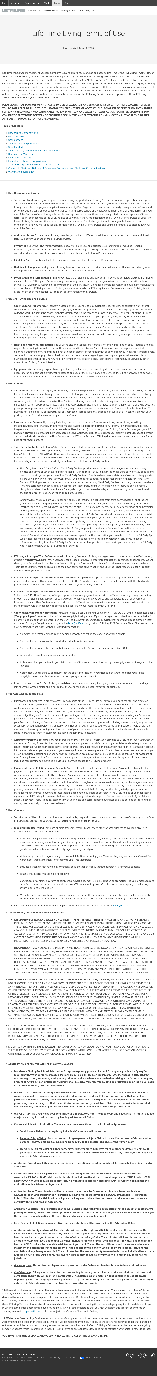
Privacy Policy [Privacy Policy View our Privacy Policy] (8, 1357)
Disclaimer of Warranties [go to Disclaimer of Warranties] (21, 154)
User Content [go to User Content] (15, 140)
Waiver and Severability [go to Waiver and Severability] (21, 171)
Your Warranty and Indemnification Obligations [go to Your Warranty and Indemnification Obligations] (34, 150)
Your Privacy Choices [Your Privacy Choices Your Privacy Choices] (91, 1357)
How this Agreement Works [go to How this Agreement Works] (23, 132)
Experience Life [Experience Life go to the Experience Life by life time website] (32, 3)
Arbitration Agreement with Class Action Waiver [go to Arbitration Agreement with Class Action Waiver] (34, 164)
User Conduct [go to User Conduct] (15, 147)
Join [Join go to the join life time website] (4, 3)
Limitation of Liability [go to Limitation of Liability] (19, 157)
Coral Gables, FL (50, 10)
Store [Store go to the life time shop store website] (67, 3)
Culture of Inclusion (24, 1354)
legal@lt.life (76, 623)
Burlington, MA (68, 10)
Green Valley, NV (86, 10)
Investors (7, 1354)
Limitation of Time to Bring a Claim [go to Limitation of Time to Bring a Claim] (27, 161)
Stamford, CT (34, 10)
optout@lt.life (33, 1311)
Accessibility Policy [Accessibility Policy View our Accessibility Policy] (34, 1357)
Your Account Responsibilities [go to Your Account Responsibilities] (24, 143)
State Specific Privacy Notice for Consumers (61, 1357)
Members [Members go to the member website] (15, 3)
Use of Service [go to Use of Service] (16, 136)
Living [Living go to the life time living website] (57, 3)
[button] (76, 3)
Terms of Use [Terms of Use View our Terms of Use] (20, 1357)
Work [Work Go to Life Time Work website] (46, 3)
